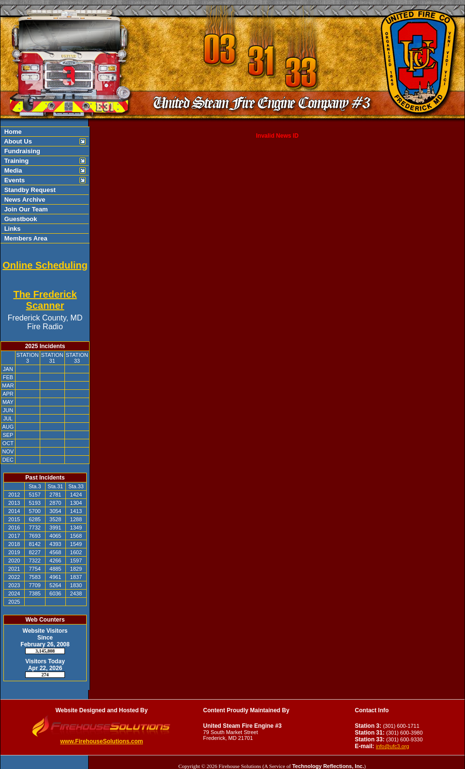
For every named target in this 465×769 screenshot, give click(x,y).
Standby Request (29, 189)
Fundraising (21, 151)
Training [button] (15, 160)
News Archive (23, 199)
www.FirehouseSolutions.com (101, 741)
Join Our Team (25, 209)
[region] (45, 185)
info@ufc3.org (392, 746)
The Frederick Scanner (45, 300)
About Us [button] (17, 141)
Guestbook (19, 219)
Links (11, 228)
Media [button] (12, 170)
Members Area (24, 238)
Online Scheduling (45, 265)
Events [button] (13, 180)
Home (12, 131)
